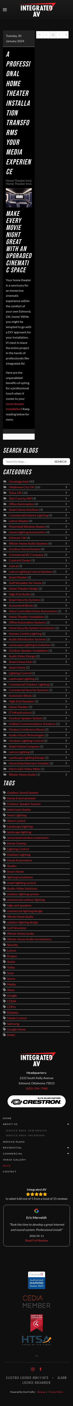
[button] (5, 9)
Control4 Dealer (20, 560)
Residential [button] (36, 1148)
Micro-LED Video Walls (24, 769)
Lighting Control (20, 673)
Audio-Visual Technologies (26, 735)
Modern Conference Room (26, 729)
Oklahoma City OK (21, 487)
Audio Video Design (22, 656)
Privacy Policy (56, 1391)
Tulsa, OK (15, 492)
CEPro (11, 1007)
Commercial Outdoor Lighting (29, 684)
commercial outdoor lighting (26, 899)
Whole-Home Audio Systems (28, 543)
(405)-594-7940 (36, 1088)
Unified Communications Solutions (32, 724)
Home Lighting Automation (27, 532)
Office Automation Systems (27, 622)
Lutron (11, 950)
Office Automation (21, 504)
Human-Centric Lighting (25, 633)
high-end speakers (19, 905)
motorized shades (19, 809)
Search (61, 461)
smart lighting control (21, 883)
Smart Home (17, 667)
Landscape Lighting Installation (29, 645)
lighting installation (20, 877)
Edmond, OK (17, 538)
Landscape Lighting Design (26, 757)
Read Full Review (36, 1240)
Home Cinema (16, 843)
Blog (7, 1165)
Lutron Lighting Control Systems (30, 571)
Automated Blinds (21, 605)
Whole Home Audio (20, 916)
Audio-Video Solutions (22, 888)
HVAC (11, 1035)
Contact (10, 1171)
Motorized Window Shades (27, 526)
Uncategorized (18, 481)
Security (12, 945)
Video (11, 967)
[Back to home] (36, 9)
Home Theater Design (23, 588)
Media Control (17, 1018)
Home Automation (19, 860)
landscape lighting (19, 832)
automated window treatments (28, 837)
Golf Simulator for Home (25, 583)
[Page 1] (53, 34)
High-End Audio (19, 594)
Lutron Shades (18, 521)
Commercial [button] (36, 1154)
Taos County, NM (20, 498)
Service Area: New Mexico (26, 1130)
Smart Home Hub (20, 662)
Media (11, 984)
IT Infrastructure (20, 712)
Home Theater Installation (23, 180)
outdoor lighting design (22, 922)
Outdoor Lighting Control (26, 740)
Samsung (13, 1023)
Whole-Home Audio (22, 774)
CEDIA (11, 1001)
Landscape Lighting (21, 678)
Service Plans (14, 1141)
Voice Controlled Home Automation (33, 611)
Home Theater (18, 707)
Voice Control (16, 821)
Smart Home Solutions (24, 509)
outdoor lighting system (23, 894)
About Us (36, 1124)
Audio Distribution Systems (27, 639)
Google (12, 995)
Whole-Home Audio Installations (29, 939)
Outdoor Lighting (18, 854)
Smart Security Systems (24, 600)
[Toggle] (67, 487)
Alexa (11, 990)
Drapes (12, 956)
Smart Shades (18, 577)
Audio (11, 961)
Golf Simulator (16, 928)
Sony (10, 973)
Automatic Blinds (20, 695)
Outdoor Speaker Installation (28, 650)
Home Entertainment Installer (29, 763)
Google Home (16, 1029)
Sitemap (41, 1391)
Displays (12, 1012)
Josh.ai (13, 566)
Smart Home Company (24, 746)
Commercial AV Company (26, 554)
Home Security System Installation (32, 628)
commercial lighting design (24, 911)
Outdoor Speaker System (25, 718)
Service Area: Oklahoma (25, 1135)
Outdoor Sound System (24, 549)
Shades (12, 866)
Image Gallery (14, 1159)
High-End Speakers (21, 701)
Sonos (11, 978)
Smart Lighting (16, 815)
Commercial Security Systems (28, 690)
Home (7, 1118)
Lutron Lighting (19, 752)
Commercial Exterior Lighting (28, 515)
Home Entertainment (21, 798)
